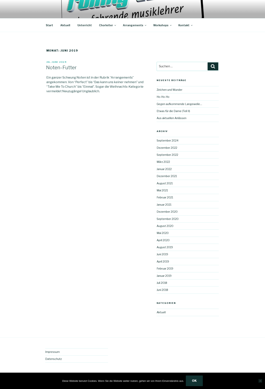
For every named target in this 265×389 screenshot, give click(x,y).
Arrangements (135, 25)
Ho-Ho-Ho (163, 96)
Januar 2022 (164, 169)
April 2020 (163, 240)
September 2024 (167, 140)
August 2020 (165, 226)
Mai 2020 (163, 233)
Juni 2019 (162, 254)
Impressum (52, 351)
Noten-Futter (61, 67)
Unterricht (84, 25)
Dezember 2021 (167, 176)
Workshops (162, 25)
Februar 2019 (165, 268)
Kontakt (185, 25)
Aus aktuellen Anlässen (171, 118)
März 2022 (163, 161)
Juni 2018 (162, 289)
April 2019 (163, 261)
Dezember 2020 (167, 211)
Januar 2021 (164, 204)
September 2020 (168, 218)
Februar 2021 (165, 197)
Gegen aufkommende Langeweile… (179, 104)
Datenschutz (53, 358)
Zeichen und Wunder (169, 89)
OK (194, 381)
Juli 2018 (162, 282)
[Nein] (260, 381)
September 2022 (167, 154)
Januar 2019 (164, 275)
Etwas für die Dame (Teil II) (173, 111)
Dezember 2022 (167, 147)
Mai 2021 (162, 190)
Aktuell (65, 25)
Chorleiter (108, 25)
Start (49, 25)
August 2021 (165, 183)
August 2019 (165, 247)
